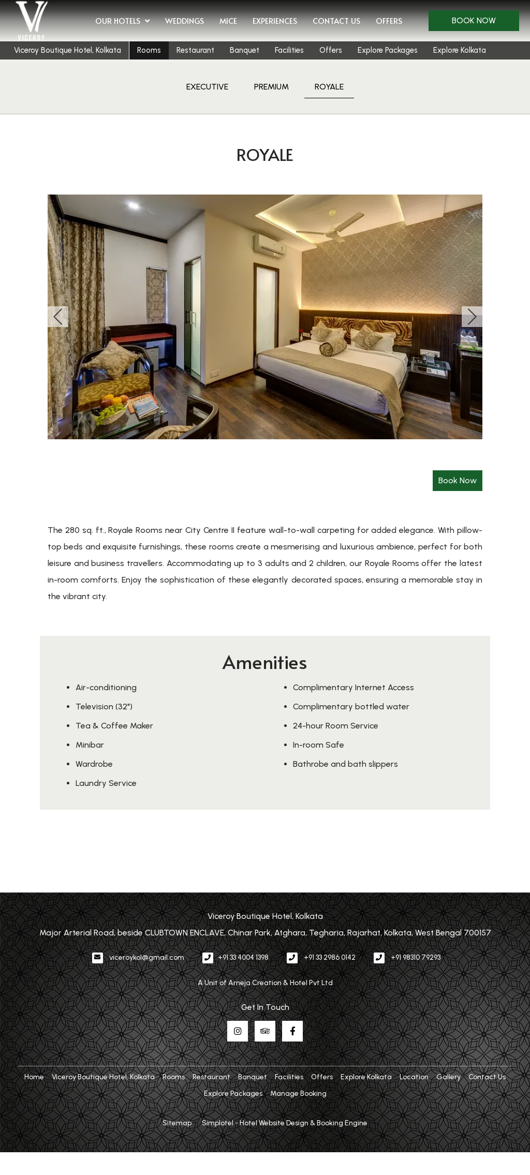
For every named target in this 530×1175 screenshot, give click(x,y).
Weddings (184, 20)
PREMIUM (271, 87)
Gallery (448, 1077)
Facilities (289, 50)
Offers (389, 20)
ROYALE (329, 87)
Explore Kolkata (459, 50)
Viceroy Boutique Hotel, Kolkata (67, 50)
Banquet (244, 50)
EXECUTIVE (207, 87)
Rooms (149, 50)
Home (34, 1077)
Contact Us (336, 20)
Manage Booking (298, 1093)
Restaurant (195, 50)
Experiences (275, 20)
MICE (228, 20)
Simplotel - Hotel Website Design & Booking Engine (284, 1123)
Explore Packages (388, 50)
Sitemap (177, 1123)
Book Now (474, 20)
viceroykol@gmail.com (146, 957)
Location (414, 1077)
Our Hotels (122, 21)
